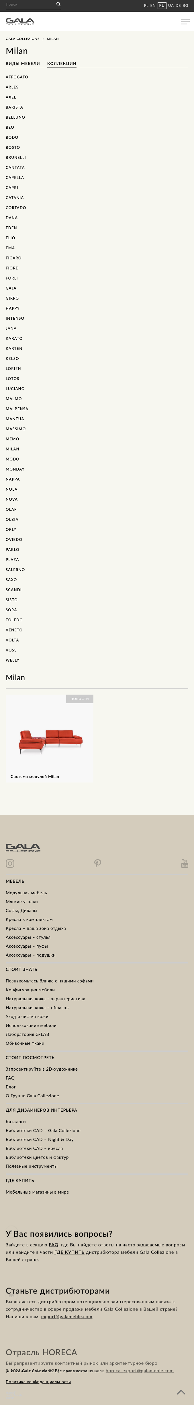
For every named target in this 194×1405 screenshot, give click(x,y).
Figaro (14, 258)
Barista (14, 107)
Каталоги (16, 1121)
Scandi (14, 589)
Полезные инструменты (32, 1166)
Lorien (13, 368)
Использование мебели (31, 1025)
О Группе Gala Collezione (32, 1095)
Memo (12, 439)
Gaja (11, 288)
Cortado (16, 207)
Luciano (15, 388)
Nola (11, 489)
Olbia (12, 519)
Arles (12, 87)
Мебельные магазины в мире (37, 1191)
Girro (12, 298)
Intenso (15, 318)
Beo (10, 127)
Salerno (15, 569)
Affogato (17, 77)
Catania (15, 197)
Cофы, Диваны (22, 910)
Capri (12, 187)
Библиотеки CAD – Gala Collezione (43, 1130)
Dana (12, 217)
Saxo (11, 579)
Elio (10, 238)
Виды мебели (24, 63)
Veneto (14, 630)
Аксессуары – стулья (28, 937)
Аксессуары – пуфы (27, 946)
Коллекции (62, 63)
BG (185, 5)
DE (178, 5)
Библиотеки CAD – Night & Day (40, 1139)
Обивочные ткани (25, 1043)
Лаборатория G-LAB (27, 1034)
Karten (14, 348)
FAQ (10, 1077)
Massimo (16, 429)
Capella (15, 177)
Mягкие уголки (22, 901)
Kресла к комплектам (29, 919)
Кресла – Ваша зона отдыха (36, 928)
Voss (11, 650)
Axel (11, 97)
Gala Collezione (23, 38)
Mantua (15, 419)
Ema (10, 248)
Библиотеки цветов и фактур (37, 1157)
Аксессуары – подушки (31, 954)
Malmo (14, 398)
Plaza (12, 559)
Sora (11, 610)
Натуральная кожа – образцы (38, 1007)
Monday (15, 469)
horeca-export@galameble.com (140, 1388)
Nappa (13, 479)
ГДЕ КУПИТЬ (69, 1265)
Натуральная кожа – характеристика (45, 998)
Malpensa (17, 408)
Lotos (12, 378)
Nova (12, 499)
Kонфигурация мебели (30, 989)
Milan (12, 449)
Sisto (12, 600)
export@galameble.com (67, 1336)
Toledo (14, 620)
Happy (13, 308)
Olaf (11, 509)
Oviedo (14, 539)
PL (146, 5)
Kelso (12, 358)
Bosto (13, 147)
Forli (12, 278)
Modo (12, 459)
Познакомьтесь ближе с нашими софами (50, 980)
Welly (12, 660)
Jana (11, 328)
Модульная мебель (26, 892)
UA (171, 5)
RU (162, 5)
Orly (11, 529)
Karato (14, 338)
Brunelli (16, 157)
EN (153, 5)
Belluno (15, 117)
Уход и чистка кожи (27, 1016)
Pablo (12, 549)
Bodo (12, 137)
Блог (11, 1086)
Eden (11, 228)
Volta (12, 640)
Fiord (12, 268)
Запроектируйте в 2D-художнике (42, 1068)
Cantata (15, 167)
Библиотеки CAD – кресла (34, 1148)
